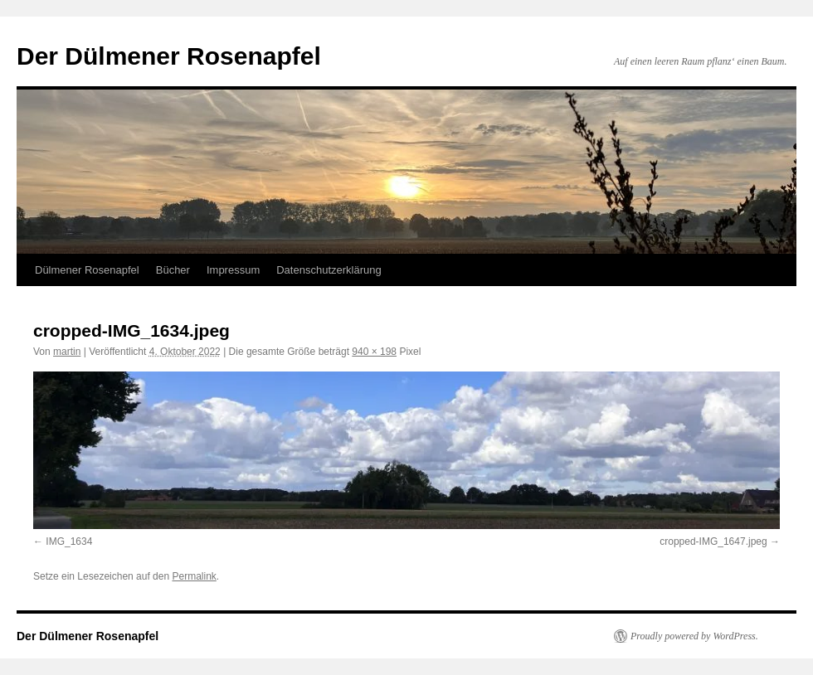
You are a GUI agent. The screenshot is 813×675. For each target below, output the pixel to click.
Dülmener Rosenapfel (87, 270)
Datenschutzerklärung (328, 270)
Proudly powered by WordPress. (694, 636)
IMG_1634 (69, 541)
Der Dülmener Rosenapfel (169, 56)
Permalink (194, 576)
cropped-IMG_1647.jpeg (713, 541)
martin (66, 351)
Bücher (173, 270)
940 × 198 (374, 351)
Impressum (233, 270)
